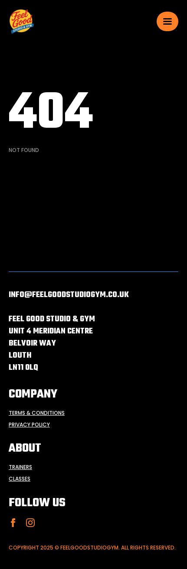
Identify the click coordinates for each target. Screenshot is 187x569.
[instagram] (30, 522)
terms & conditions (37, 413)
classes (19, 478)
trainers (20, 467)
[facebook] (13, 522)
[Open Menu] (167, 21)
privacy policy (29, 424)
